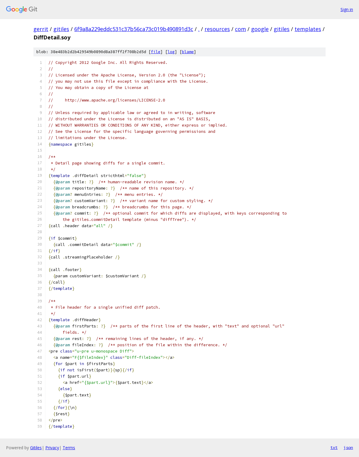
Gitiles (36, 447)
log (171, 51)
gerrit (40, 29)
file (155, 51)
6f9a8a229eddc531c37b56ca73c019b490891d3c (133, 29)
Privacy (52, 447)
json (348, 447)
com (240, 29)
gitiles (61, 29)
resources (217, 29)
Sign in (347, 9)
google (260, 29)
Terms (69, 447)
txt (334, 447)
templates (308, 29)
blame (188, 51)
